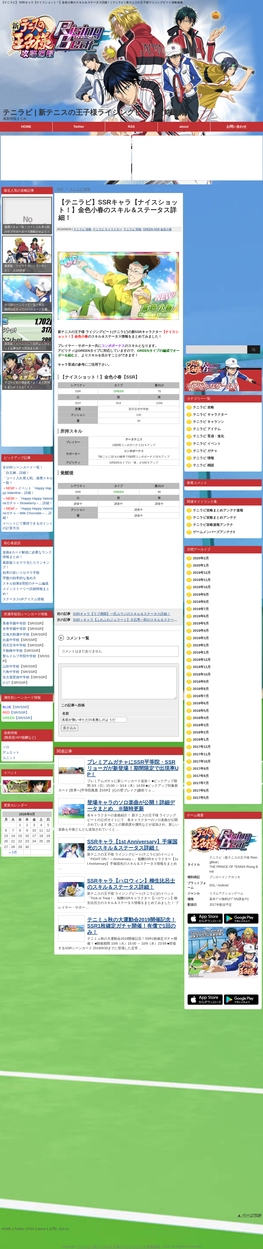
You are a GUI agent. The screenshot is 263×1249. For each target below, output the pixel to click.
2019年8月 (201, 602)
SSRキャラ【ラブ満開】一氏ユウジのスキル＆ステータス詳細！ (121, 614)
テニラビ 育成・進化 (208, 436)
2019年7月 (201, 609)
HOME (26, 127)
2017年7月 (201, 783)
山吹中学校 (11, 666)
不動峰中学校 (13, 651)
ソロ (6, 747)
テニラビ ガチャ (205, 451)
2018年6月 (201, 703)
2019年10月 (202, 587)
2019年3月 (201, 638)
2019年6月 (201, 616)
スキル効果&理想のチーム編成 (25, 583)
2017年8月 (201, 776)
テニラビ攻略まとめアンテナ (214, 517)
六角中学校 (11, 672)
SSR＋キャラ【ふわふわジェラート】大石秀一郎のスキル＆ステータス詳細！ (132, 620)
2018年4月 (201, 718)
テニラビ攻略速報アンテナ (213, 525)
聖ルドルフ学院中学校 (19, 656)
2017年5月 (201, 798)
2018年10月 (202, 674)
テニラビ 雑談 (203, 465)
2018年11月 (202, 667)
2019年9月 (201, 594)
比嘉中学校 (11, 640)
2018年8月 (201, 689)
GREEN (148, 229)
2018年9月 (201, 681)
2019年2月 (201, 645)
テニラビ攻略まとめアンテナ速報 (218, 510)
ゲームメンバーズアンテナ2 (214, 532)
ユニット (9, 758)
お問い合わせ (236, 127)
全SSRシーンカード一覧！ (23, 467)
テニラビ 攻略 (82, 229)
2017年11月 (202, 754)
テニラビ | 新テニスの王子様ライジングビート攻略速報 (94, 112)
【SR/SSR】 (16, 707)
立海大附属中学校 (16, 634)
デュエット (11, 752)
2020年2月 (201, 558)
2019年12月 (202, 573)
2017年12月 (202, 747)
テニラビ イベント (207, 444)
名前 (65, 720)
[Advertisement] (27, 414)
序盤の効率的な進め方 (19, 578)
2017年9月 (201, 769)
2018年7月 (201, 696)
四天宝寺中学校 (14, 645)
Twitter (78, 127)
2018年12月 (202, 660)
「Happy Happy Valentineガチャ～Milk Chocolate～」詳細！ (28, 513)
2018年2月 (201, 732)
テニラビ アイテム (207, 429)
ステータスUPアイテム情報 (23, 599)
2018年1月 (201, 739)
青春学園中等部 (14, 623)
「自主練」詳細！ (16, 473)
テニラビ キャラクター (107, 229)
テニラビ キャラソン (208, 422)
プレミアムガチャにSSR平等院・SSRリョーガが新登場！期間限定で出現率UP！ (132, 774)
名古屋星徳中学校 (16, 677)
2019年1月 (201, 652)
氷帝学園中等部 (14, 629)
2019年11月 (202, 580)
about (183, 127)
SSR (157, 229)
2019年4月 (201, 630)
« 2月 (13, 852)
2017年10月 (202, 761)
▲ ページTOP (249, 1215)
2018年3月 (201, 725)
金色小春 (166, 229)
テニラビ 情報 (132, 229)
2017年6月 (201, 790)
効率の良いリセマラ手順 (21, 573)
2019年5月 (201, 623)
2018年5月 (201, 711)
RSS (131, 127)
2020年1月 (201, 565)
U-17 (6, 683)
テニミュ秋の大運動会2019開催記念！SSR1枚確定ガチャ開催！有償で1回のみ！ (131, 932)
